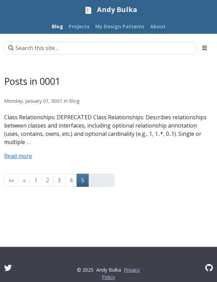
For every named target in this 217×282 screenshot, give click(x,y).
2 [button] (47, 180)
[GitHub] (209, 267)
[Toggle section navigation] (204, 48)
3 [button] (59, 180)
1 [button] (35, 180)
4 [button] (70, 180)
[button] (11, 180)
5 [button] (82, 180)
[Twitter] (8, 267)
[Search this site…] (100, 47)
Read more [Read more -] (18, 156)
